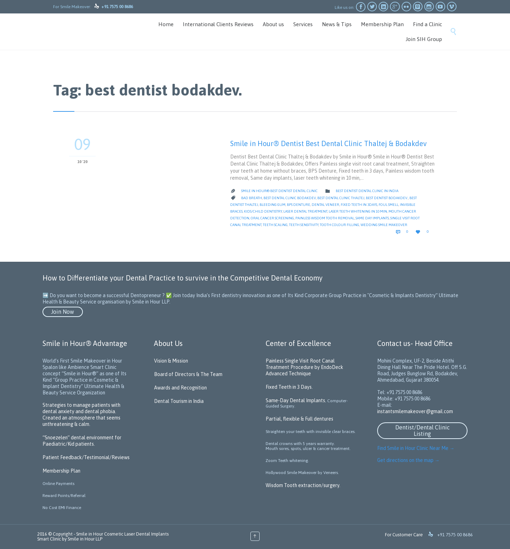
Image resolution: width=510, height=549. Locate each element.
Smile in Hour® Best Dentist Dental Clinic (279, 191)
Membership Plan (61, 471)
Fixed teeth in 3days (359, 205)
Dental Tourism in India (179, 401)
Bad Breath (251, 198)
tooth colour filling (339, 225)
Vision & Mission (171, 361)
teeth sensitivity (303, 225)
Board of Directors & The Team (188, 374)
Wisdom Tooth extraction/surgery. (303, 485)
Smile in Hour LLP (85, 539)
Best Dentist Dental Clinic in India (367, 191)
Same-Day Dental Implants (295, 400)
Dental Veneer (325, 205)
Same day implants (372, 218)
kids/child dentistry (263, 211)
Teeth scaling (275, 225)
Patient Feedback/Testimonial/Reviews (86, 457)
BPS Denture (298, 205)
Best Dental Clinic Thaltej (340, 198)
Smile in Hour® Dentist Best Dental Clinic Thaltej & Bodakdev (328, 143)
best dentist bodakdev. (387, 198)
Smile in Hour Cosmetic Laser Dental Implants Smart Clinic (103, 536)
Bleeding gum (272, 205)
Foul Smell (388, 205)
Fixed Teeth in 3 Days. (289, 387)
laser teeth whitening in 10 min (358, 211)
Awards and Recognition (180, 388)
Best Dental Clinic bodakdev (290, 198)
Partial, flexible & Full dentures (299, 419)
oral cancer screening (272, 218)
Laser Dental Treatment (305, 211)
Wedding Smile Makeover (384, 225)
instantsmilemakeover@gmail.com (415, 411)
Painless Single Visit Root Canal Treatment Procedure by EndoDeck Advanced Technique (304, 367)
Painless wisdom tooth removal (324, 218)
